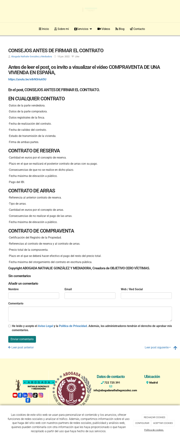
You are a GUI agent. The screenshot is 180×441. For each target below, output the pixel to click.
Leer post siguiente (158, 347)
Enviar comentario (22, 339)
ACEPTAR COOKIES (163, 423)
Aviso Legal (45, 326)
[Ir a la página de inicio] (7, 29)
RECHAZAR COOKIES (154, 417)
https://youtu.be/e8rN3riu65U (27, 79)
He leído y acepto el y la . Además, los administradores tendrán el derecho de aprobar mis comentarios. (92, 328)
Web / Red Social (132, 289)
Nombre (13, 289)
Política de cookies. (154, 430)
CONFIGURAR (142, 423)
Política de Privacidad (73, 326)
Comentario (15, 303)
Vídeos (103, 29)
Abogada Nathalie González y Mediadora (31, 56)
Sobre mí (61, 29)
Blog (119, 29)
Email (68, 289)
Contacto (137, 29)
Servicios (83, 29)
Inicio (44, 29)
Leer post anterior (21, 347)
